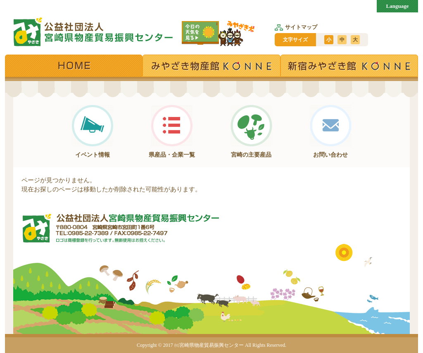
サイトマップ (296, 27)
